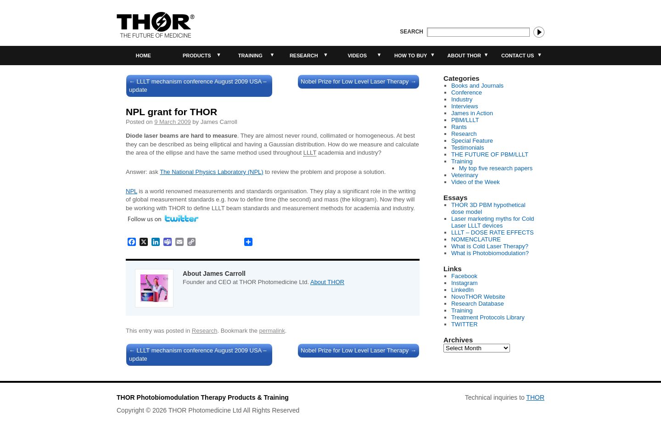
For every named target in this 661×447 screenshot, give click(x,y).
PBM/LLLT (465, 120)
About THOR (464, 55)
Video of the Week (475, 182)
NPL (131, 191)
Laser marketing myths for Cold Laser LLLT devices (492, 222)
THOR (535, 397)
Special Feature (472, 140)
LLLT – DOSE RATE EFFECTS (492, 232)
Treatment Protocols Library (488, 317)
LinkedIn (462, 289)
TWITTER (464, 324)
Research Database (477, 303)
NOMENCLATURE (476, 239)
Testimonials (467, 147)
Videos (357, 55)
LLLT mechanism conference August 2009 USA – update (197, 85)
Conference (466, 92)
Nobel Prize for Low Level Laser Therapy (358, 81)
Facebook (464, 276)
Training (250, 55)
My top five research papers (495, 168)
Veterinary (464, 175)
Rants (459, 126)
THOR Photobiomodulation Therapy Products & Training (203, 397)
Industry (461, 99)
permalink (272, 330)
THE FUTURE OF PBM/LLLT (489, 154)
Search (411, 31)
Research (304, 55)
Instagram (464, 282)
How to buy (410, 55)
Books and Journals (477, 85)
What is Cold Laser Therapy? (489, 246)
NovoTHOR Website (478, 296)
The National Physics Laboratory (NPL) (211, 171)
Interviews (464, 106)
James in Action (472, 113)
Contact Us (517, 55)
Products (197, 55)
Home (143, 55)
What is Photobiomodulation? (490, 253)
